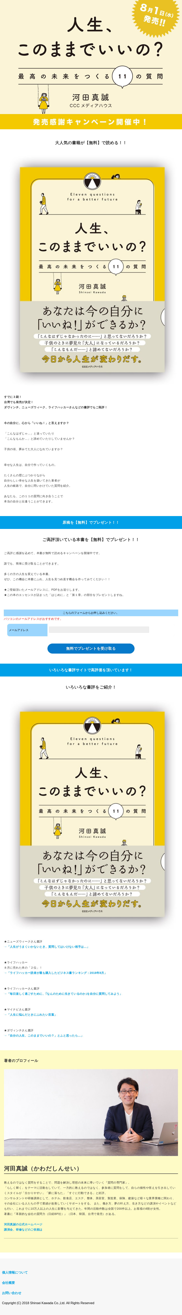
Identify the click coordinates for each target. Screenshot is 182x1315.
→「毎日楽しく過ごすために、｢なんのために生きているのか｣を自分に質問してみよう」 (63, 993)
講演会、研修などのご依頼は (23, 1229)
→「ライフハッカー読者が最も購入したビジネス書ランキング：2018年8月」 (55, 972)
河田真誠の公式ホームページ (23, 1224)
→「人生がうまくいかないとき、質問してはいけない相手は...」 (46, 946)
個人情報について (15, 1272)
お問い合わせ (11, 1293)
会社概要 (8, 1282)
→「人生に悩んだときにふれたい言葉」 (30, 1014)
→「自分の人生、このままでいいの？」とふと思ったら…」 (44, 1035)
